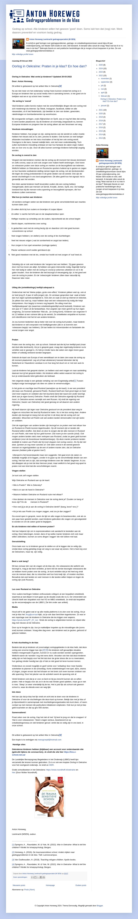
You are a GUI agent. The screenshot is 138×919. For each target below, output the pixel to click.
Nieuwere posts (19, 885)
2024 (101, 68)
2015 (101, 131)
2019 (101, 117)
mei (102, 89)
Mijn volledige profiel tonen (22, 54)
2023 (101, 72)
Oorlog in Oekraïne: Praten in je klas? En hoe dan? (49, 66)
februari (104, 96)
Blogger (100, 906)
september (105, 82)
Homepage (50, 885)
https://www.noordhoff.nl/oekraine (60, 770)
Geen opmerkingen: (20, 877)
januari (104, 106)
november (105, 78)
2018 (101, 121)
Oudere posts (80, 885)
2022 (101, 76)
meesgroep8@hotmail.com (50, 740)
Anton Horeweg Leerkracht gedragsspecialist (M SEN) (52, 39)
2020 (101, 114)
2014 (101, 134)
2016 (101, 127)
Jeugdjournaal (31, 614)
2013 (101, 138)
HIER (51, 765)
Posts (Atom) (29, 890)
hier (13, 772)
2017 (101, 124)
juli (102, 86)
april (103, 93)
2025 (101, 65)
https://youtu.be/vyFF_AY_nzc (25, 620)
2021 (101, 110)
